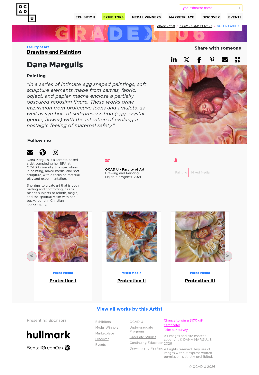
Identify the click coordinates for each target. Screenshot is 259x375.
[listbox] (211, 8)
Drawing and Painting (196, 26)
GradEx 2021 (166, 26)
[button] (30, 152)
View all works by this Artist (129, 308)
